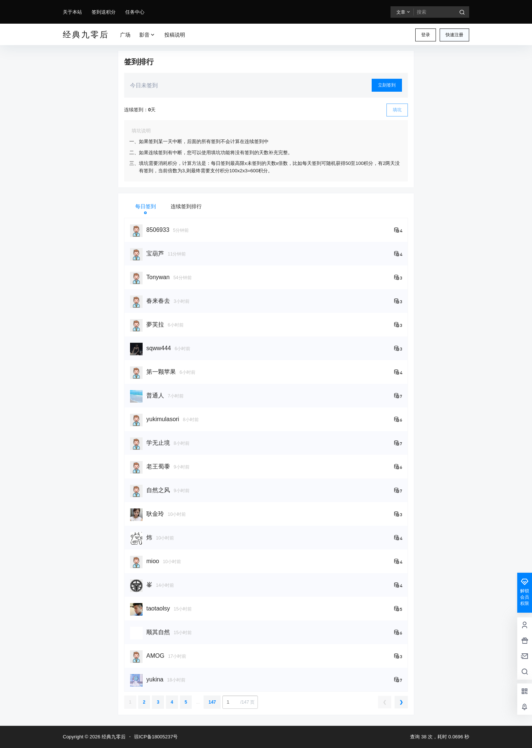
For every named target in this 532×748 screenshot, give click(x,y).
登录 (425, 34)
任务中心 (134, 12)
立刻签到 (387, 85)
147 (212, 702)
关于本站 (72, 12)
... (198, 702)
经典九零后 (113, 736)
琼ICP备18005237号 (156, 736)
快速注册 (454, 34)
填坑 (397, 109)
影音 (147, 34)
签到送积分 (104, 12)
